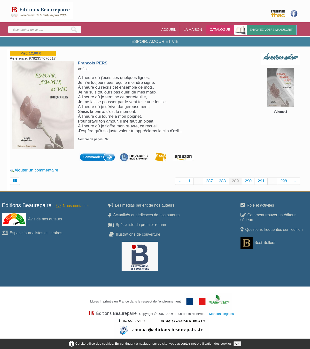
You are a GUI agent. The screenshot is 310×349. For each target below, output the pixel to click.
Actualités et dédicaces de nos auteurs (144, 215)
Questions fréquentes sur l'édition (271, 229)
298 (283, 181)
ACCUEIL (168, 29)
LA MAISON (193, 29)
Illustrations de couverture (134, 234)
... (198, 181)
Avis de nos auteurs (32, 219)
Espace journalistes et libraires (32, 233)
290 (248, 181)
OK (237, 343)
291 (261, 181)
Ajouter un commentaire (36, 170)
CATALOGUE (220, 29)
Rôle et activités (257, 205)
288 (222, 181)
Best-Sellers (257, 242)
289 (235, 181)
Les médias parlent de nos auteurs (141, 205)
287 (209, 181)
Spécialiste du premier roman (137, 225)
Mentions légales (221, 314)
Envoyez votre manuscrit (271, 29)
